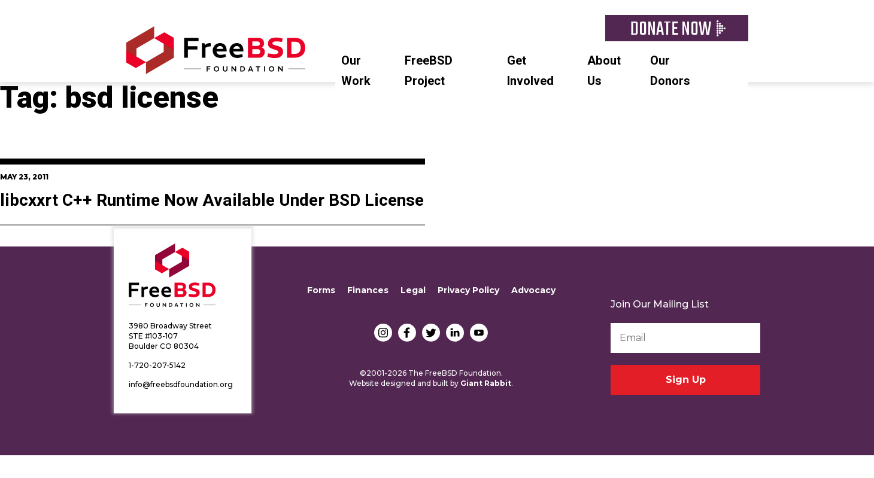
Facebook (407, 333)
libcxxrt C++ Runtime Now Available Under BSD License (212, 200)
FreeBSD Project (429, 71)
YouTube (479, 333)
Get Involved (530, 71)
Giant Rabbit (485, 383)
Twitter (431, 333)
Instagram (383, 333)
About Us (604, 71)
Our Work (356, 71)
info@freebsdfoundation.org (181, 384)
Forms (321, 290)
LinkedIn (455, 333)
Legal (413, 290)
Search (742, 59)
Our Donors (670, 71)
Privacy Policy (468, 290)
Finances (368, 290)
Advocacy (533, 290)
